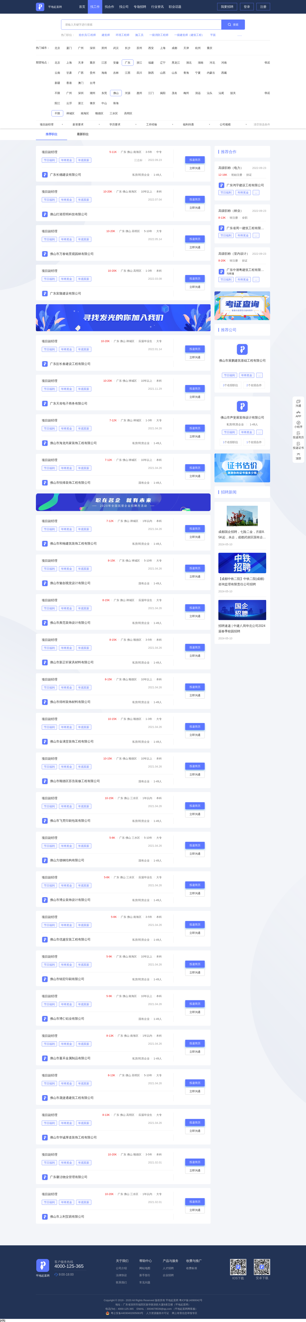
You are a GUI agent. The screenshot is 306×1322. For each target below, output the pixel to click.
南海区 (85, 113)
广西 (81, 72)
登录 (247, 6)
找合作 (109, 6)
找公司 (124, 6)
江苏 (104, 62)
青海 (186, 72)
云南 (57, 72)
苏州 (139, 48)
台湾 (92, 82)
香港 (69, 82)
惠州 (139, 93)
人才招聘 (168, 1268)
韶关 (233, 93)
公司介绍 (121, 1268)
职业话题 (175, 6)
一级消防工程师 (158, 34)
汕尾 (221, 93)
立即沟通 (194, 168)
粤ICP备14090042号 (190, 1300)
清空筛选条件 (262, 124)
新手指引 (144, 1275)
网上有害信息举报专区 (184, 1313)
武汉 (116, 48)
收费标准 (191, 1268)
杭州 (198, 48)
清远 (198, 93)
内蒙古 (211, 72)
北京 (57, 48)
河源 (127, 93)
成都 (174, 48)
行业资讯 (157, 6)
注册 (263, 6)
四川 (139, 72)
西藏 (224, 72)
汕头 (209, 93)
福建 (151, 62)
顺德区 (99, 113)
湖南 (200, 62)
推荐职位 (51, 134)
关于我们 (122, 1261)
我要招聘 (227, 6)
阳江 (57, 103)
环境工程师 (122, 34)
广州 (81, 48)
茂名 (174, 93)
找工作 (95, 6)
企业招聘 (168, 1275)
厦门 (69, 48)
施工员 (139, 34)
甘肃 (69, 72)
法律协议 (121, 1275)
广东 (127, 62)
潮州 (92, 93)
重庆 (209, 48)
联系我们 (121, 1282)
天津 (186, 48)
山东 (174, 72)
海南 (104, 72)
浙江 (139, 62)
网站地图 (144, 1268)
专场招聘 (140, 6)
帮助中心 (145, 1261)
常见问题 (144, 1282)
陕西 (151, 72)
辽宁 (162, 62)
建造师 (106, 34)
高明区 (128, 113)
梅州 (186, 93)
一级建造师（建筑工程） (189, 34)
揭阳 (162, 93)
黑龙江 (176, 62)
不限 (57, 93)
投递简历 (194, 159)
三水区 (114, 113)
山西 (162, 72)
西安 (151, 48)
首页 (82, 6)
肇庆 (92, 103)
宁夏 (198, 72)
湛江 (81, 103)
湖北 (189, 62)
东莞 (104, 93)
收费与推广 (194, 1261)
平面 (213, 34)
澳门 (81, 82)
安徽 (116, 62)
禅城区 (70, 113)
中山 (104, 103)
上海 (162, 48)
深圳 (92, 48)
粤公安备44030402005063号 (124, 1313)
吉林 (116, 72)
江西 (127, 72)
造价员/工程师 (87, 34)
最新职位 (83, 134)
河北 (212, 62)
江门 (151, 93)
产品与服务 (170, 1261)
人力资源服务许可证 (157, 1313)
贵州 (92, 72)
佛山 (116, 93)
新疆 (57, 82)
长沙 (127, 48)
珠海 (116, 103)
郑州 (104, 48)
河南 (224, 62)
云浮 (69, 103)
